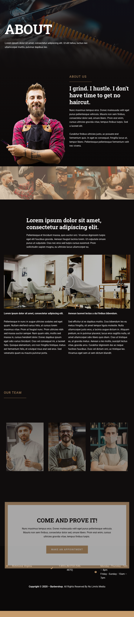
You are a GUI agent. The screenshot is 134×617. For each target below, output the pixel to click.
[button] (67, 281)
